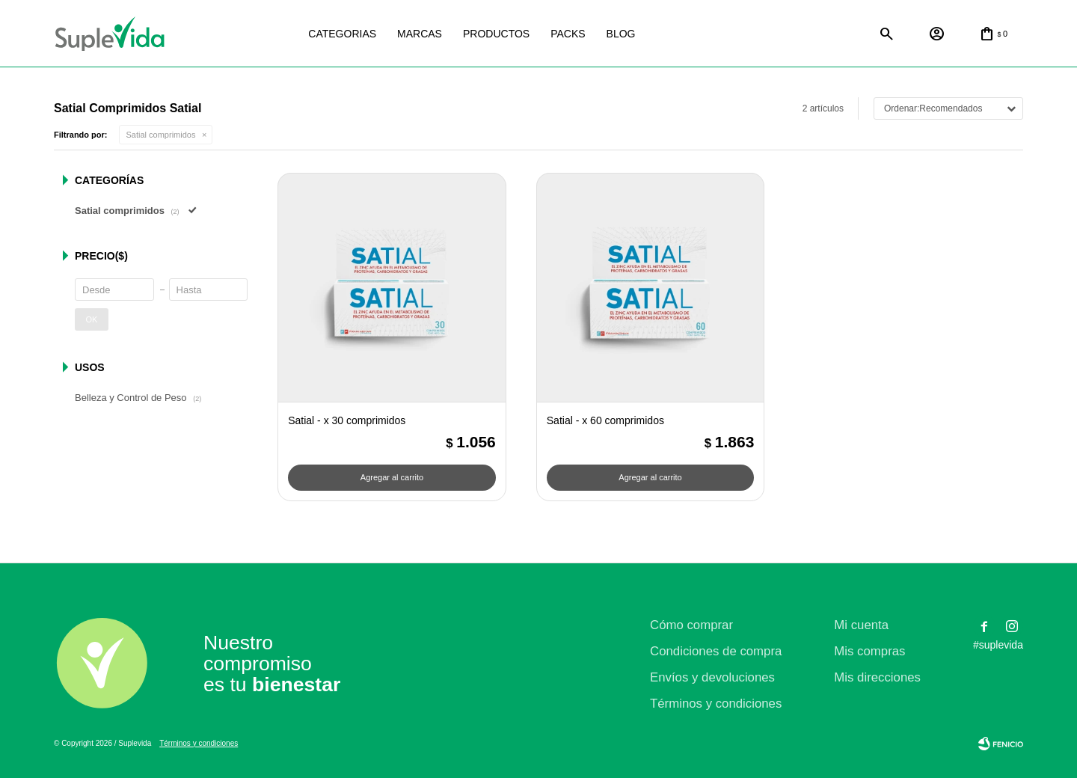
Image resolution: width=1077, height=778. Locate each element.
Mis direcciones (877, 677)
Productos (496, 34)
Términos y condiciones (716, 703)
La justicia (683, 34)
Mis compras (869, 651)
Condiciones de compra (716, 651)
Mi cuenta (861, 625)
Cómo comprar (691, 625)
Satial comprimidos (161, 134)
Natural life (756, 34)
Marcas (419, 34)
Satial (829, 34)
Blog (621, 34)
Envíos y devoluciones (712, 677)
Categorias (342, 34)
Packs (567, 34)
